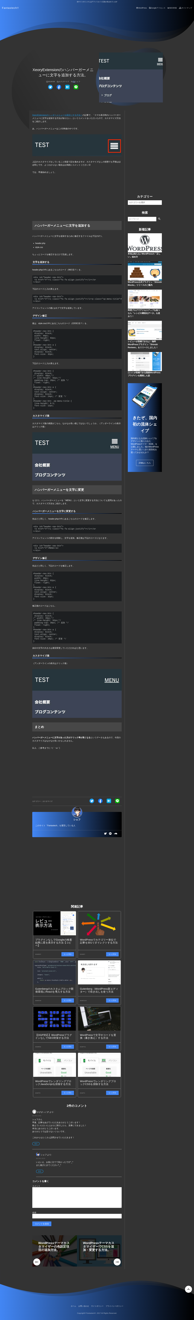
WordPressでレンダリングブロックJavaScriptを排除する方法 (53, 1082)
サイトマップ (185, 8)
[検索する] (159, 219)
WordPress (141, 8)
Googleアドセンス (157, 8)
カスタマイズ (64, 81)
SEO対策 (172, 8)
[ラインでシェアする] (76, 89)
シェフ (77, 81)
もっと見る (67, 954)
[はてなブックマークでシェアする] (67, 89)
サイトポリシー (97, 1306)
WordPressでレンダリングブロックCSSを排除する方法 (98, 1082)
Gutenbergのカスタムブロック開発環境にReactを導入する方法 (54, 990)
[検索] (142, 219)
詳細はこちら (145, 463)
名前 (34, 1213)
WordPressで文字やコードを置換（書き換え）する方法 (98, 1036)
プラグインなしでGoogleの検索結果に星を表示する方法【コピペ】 (53, 942)
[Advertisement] (77, 197)
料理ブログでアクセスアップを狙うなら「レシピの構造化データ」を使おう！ (144, 313)
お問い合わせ (83, 1306)
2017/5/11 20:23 (40, 1158)
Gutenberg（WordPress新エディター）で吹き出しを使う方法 (99, 990)
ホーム (73, 1306)
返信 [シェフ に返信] (39, 1171)
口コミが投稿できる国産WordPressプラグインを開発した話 (144, 374)
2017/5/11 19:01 (36, 1115)
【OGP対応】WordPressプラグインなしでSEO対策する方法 (53, 1036)
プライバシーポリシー (114, 1306)
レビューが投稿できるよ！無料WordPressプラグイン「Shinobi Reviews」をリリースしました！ (143, 344)
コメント (36, 1186)
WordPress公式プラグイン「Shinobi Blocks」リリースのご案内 (145, 283)
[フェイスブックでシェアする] (59, 89)
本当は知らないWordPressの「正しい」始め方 (144, 255)
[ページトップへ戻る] (188, 1289)
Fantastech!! (10, 8)
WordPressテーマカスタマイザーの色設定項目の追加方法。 (54, 1246)
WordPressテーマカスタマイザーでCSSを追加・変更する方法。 (98, 1246)
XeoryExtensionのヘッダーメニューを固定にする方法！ (57, 115)
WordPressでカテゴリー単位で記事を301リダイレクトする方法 (99, 941)
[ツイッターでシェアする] (50, 89)
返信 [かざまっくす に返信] (35, 1144)
